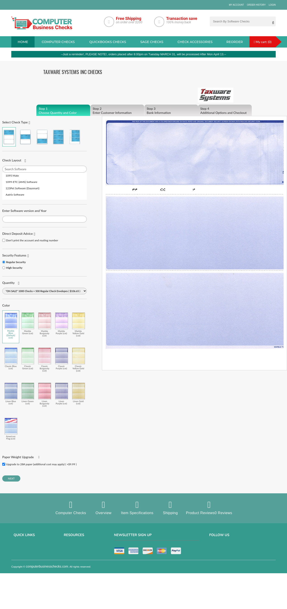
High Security (14, 267)
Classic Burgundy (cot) (44, 360)
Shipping (170, 507)
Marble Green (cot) (27, 323)
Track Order (21, 579)
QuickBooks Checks (107, 42)
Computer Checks (70, 507)
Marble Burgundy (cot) (44, 325)
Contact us (20, 566)
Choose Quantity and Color (63, 111)
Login (272, 5)
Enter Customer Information (117, 111)
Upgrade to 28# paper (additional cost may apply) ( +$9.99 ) (41, 464)
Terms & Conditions (25, 560)
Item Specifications (137, 507)
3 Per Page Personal (75, 136)
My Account (236, 5)
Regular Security (16, 262)
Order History (256, 5)
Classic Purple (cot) (61, 358)
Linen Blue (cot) (11, 394)
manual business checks (79, 566)
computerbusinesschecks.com (47, 606)
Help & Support (23, 585)
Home (23, 42)
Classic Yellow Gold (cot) (78, 360)
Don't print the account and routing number (32, 240)
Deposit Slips (72, 579)
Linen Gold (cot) (78, 394)
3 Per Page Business (58, 136)
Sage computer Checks (78, 547)
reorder (234, 42)
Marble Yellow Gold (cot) (78, 325)
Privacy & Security (24, 554)
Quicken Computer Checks (80, 573)
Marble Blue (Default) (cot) (11, 326)
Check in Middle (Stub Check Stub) (25, 136)
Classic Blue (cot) (11, 358)
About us (19, 547)
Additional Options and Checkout (224, 111)
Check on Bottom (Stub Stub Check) (42, 136)
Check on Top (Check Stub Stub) (9, 136)
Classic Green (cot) (27, 358)
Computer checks (58, 42)
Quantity (8, 283)
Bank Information (171, 111)
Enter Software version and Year (24, 211)
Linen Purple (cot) (61, 394)
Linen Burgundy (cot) (44, 395)
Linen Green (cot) (27, 394)
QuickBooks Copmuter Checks (82, 560)
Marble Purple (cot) (61, 323)
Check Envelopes (74, 585)
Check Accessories (194, 42)
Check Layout (11, 160)
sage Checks (151, 42)
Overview (103, 507)
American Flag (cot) (11, 429)
